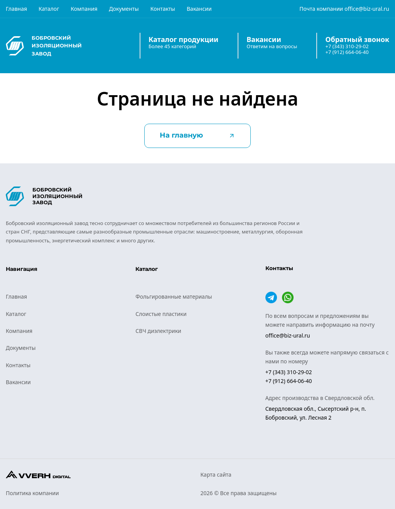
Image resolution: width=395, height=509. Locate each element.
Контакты (162, 8)
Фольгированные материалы (173, 296)
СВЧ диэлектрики (158, 330)
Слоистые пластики (160, 313)
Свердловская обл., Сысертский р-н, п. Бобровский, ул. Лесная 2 (315, 413)
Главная (16, 8)
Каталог (49, 8)
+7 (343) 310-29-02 (346, 46)
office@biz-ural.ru (366, 8)
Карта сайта (216, 474)
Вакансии (199, 8)
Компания (84, 8)
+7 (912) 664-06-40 (346, 52)
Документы (123, 8)
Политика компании (32, 493)
